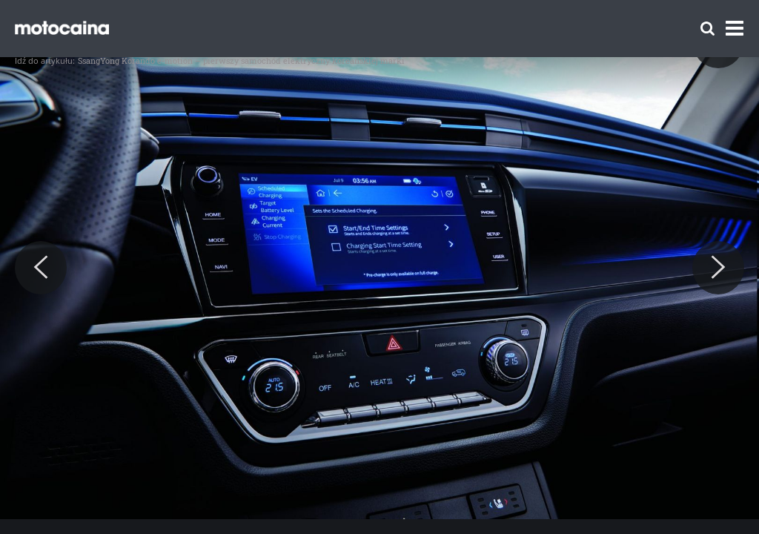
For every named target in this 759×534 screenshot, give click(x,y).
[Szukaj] (707, 29)
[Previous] (41, 267)
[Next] (718, 267)
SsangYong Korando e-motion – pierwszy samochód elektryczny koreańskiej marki (241, 60)
